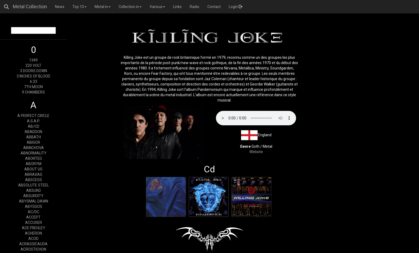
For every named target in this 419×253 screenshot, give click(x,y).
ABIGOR (33, 142)
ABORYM (33, 164)
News (59, 7)
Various (157, 7)
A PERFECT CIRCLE (33, 116)
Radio (194, 7)
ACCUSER (33, 222)
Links (177, 7)
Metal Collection (30, 6)
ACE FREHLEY (33, 228)
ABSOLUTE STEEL (33, 185)
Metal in (103, 7)
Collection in (130, 7)
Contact (214, 7)
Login (235, 7)
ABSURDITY (33, 196)
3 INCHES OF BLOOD (33, 76)
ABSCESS (33, 180)
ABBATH (33, 137)
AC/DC (33, 212)
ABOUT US (33, 169)
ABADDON (33, 132)
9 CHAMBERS (33, 92)
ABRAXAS (33, 174)
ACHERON (33, 233)
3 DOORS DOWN (33, 71)
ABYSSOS (33, 206)
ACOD (33, 238)
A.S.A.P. (33, 121)
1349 (33, 60)
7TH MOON (33, 87)
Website (256, 152)
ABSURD (33, 190)
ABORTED (33, 158)
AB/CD (33, 126)
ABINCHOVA (33, 148)
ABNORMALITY (33, 153)
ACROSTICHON (33, 249)
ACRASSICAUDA (33, 244)
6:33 (33, 81)
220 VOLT (33, 65)
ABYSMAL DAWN (33, 201)
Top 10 (79, 7)
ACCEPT (33, 217)
